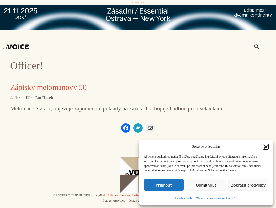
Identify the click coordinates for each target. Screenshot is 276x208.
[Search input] (232, 46)
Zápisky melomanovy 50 (48, 87)
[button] (265, 146)
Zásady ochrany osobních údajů (215, 198)
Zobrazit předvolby (248, 185)
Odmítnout (206, 185)
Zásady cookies (184, 198)
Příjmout (164, 185)
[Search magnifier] (256, 46)
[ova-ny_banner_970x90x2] (138, 17)
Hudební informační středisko (126, 195)
